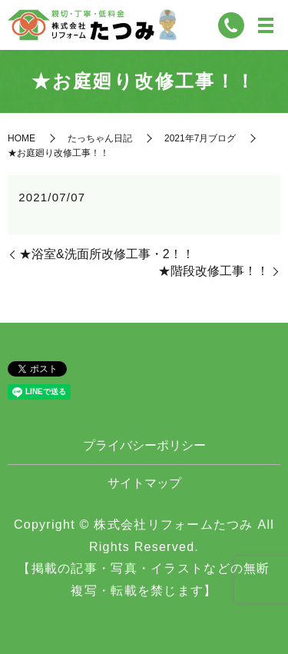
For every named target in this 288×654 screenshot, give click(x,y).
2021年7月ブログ (200, 138)
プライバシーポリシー (144, 445)
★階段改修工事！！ (213, 270)
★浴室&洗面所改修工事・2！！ (106, 254)
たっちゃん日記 (100, 138)
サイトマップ (144, 483)
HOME (21, 138)
